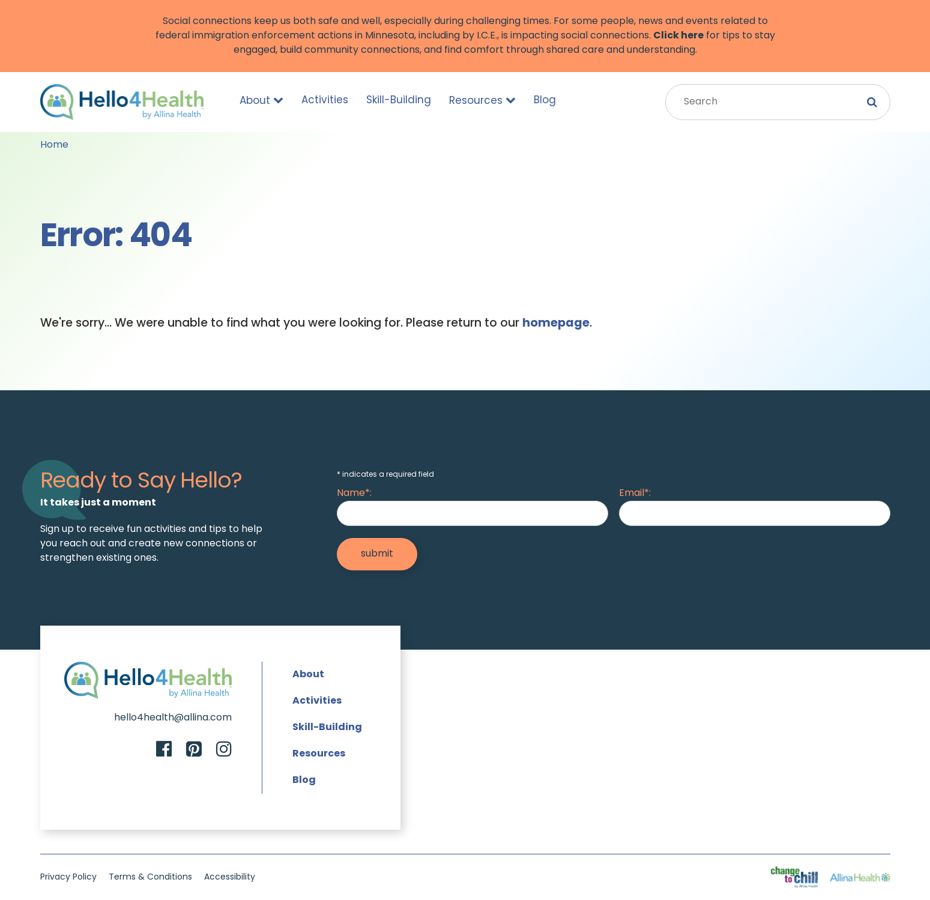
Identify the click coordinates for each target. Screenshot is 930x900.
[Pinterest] (194, 750)
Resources (482, 100)
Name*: (354, 493)
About (261, 100)
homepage (556, 324)
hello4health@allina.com (173, 718)
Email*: (635, 493)
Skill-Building (398, 100)
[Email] (754, 513)
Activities (324, 100)
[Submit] (377, 554)
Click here (678, 36)
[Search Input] (777, 102)
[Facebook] (164, 750)
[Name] (472, 513)
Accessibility (229, 877)
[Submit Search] (872, 102)
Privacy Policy (68, 877)
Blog (545, 100)
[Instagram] (224, 750)
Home (54, 145)
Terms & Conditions (150, 877)
